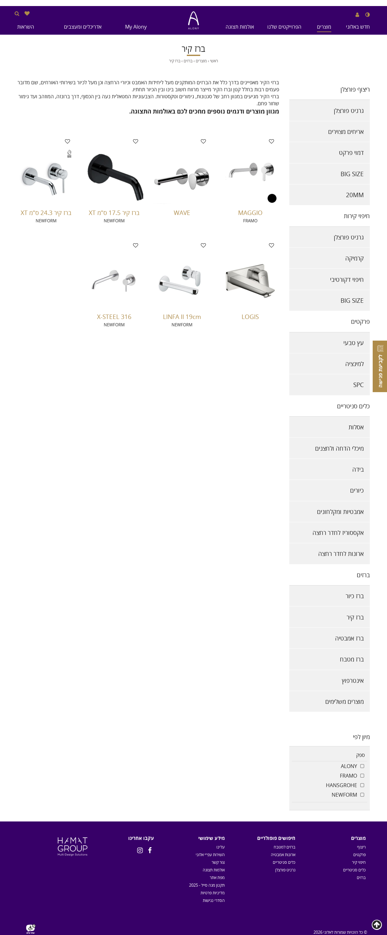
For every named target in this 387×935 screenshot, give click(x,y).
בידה (358, 469)
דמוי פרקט (351, 152)
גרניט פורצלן (349, 110)
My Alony (136, 26)
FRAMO (348, 775)
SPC (358, 384)
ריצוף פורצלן (355, 89)
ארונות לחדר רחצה (341, 553)
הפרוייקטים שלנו (284, 26)
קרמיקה (354, 258)
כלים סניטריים (353, 406)
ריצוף (361, 847)
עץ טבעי (353, 342)
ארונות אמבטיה (283, 854)
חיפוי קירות (357, 215)
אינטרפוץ (353, 680)
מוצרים (324, 26)
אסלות (356, 427)
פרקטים (360, 321)
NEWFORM (344, 794)
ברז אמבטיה (349, 638)
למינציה (354, 363)
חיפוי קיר (359, 862)
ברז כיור (355, 596)
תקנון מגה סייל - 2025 (207, 885)
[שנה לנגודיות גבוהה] (367, 14)
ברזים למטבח (284, 847)
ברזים (363, 575)
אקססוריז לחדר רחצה (338, 532)
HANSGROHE (341, 785)
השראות (25, 26)
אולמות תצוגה (240, 26)
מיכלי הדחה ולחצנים (339, 448)
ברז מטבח (352, 659)
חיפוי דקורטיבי (347, 279)
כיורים (357, 490)
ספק (360, 754)
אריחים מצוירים (346, 131)
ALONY (349, 766)
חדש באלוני (358, 26)
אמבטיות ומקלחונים (340, 511)
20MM (355, 194)
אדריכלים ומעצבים (83, 26)
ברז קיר (355, 617)
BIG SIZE (352, 174)
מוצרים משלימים (344, 701)
